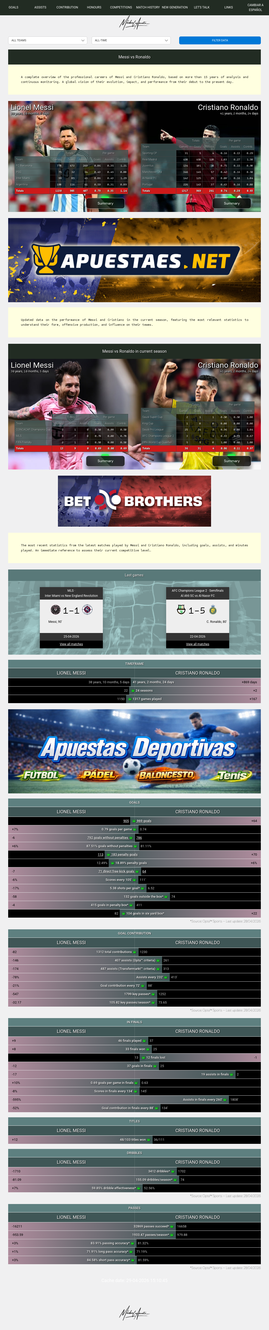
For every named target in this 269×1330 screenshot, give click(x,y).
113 (100, 854)
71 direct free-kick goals (119, 871)
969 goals (141, 821)
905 (126, 821)
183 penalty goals (122, 854)
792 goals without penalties (110, 838)
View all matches (71, 644)
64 (144, 871)
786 (139, 838)
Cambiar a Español (256, 7)
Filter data (220, 40)
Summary (106, 203)
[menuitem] (13, 7)
